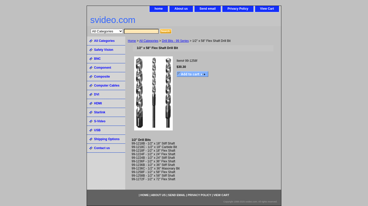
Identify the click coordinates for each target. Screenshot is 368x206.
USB (97, 130)
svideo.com (112, 20)
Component (102, 67)
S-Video (99, 121)
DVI (96, 94)
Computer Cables (106, 85)
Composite (102, 76)
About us (181, 8)
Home (132, 41)
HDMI (98, 103)
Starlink (99, 112)
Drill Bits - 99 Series (175, 41)
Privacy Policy (237, 8)
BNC (97, 58)
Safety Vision (103, 50)
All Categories (148, 41)
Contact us (102, 148)
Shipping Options (107, 139)
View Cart (267, 8)
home (159, 8)
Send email (208, 8)
